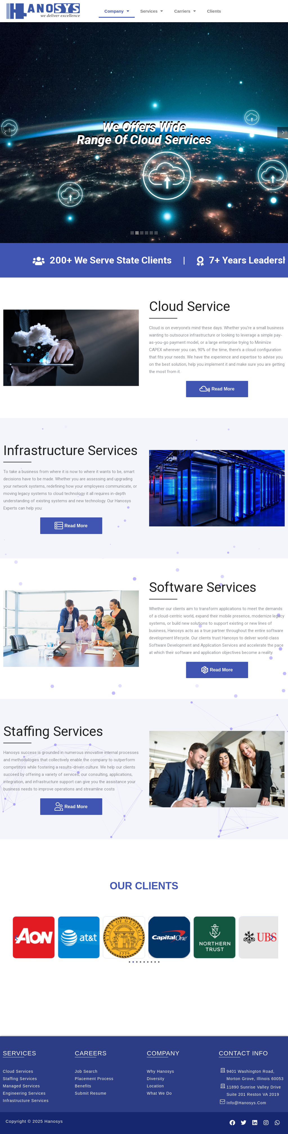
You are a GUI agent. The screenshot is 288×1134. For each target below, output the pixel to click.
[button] (16, 937)
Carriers (185, 11)
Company (116, 11)
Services (151, 11)
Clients (214, 11)
